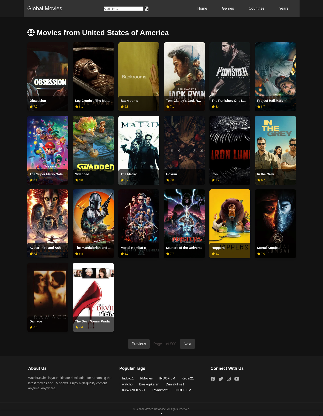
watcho (127, 384)
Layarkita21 (160, 390)
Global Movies (44, 8)
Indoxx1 (128, 378)
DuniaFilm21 (175, 384)
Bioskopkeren (149, 384)
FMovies (146, 378)
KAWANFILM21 (133, 390)
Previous (139, 344)
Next (187, 344)
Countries (256, 8)
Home (202, 8)
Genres (228, 8)
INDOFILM (167, 378)
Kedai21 (188, 378)
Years (283, 8)
